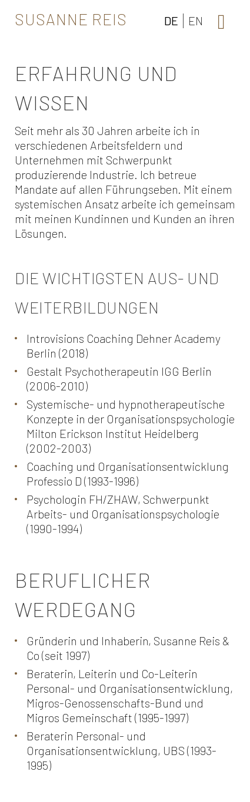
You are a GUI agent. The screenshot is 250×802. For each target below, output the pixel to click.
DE (171, 21)
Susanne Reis (71, 18)
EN (195, 21)
